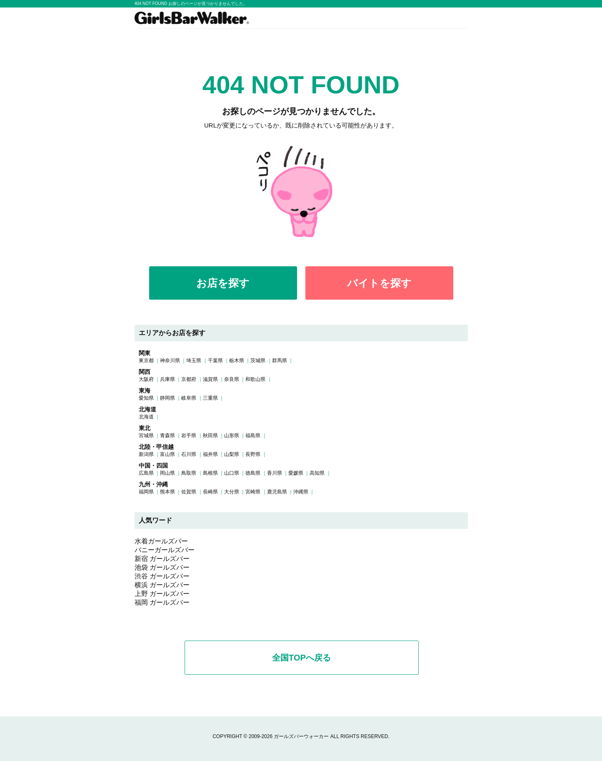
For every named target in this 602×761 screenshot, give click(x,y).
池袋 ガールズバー (162, 567)
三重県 (210, 398)
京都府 (188, 379)
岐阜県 (188, 398)
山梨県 (231, 454)
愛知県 (146, 398)
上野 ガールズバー (162, 593)
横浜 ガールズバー (162, 584)
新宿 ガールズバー (162, 558)
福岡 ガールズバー (162, 602)
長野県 (252, 454)
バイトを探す (379, 283)
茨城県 (257, 360)
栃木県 (236, 360)
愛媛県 (295, 473)
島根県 (210, 473)
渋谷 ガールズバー (162, 576)
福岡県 (146, 492)
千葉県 (215, 360)
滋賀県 (210, 379)
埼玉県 (193, 360)
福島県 (252, 435)
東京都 (146, 360)
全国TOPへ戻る (301, 657)
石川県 (188, 454)
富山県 (167, 454)
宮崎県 (252, 492)
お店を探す (223, 283)
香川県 (274, 473)
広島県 (146, 473)
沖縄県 (300, 492)
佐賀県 (188, 492)
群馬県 (279, 360)
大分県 (231, 492)
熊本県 (167, 492)
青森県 (167, 435)
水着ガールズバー (161, 541)
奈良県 (231, 379)
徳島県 (252, 473)
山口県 (231, 473)
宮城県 (146, 435)
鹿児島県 (277, 492)
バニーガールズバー (165, 549)
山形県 (231, 435)
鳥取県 (188, 473)
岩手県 (188, 435)
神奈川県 (170, 360)
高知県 (317, 473)
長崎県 (210, 492)
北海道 (146, 417)
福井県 (210, 454)
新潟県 (146, 454)
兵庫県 (167, 379)
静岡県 (167, 398)
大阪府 (146, 379)
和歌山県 (255, 379)
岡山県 (167, 473)
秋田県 (210, 435)
